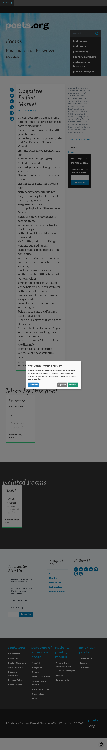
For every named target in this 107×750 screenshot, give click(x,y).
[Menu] (103, 3)
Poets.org (7, 3)
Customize (33, 385)
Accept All (73, 385)
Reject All (62, 385)
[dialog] (53, 375)
